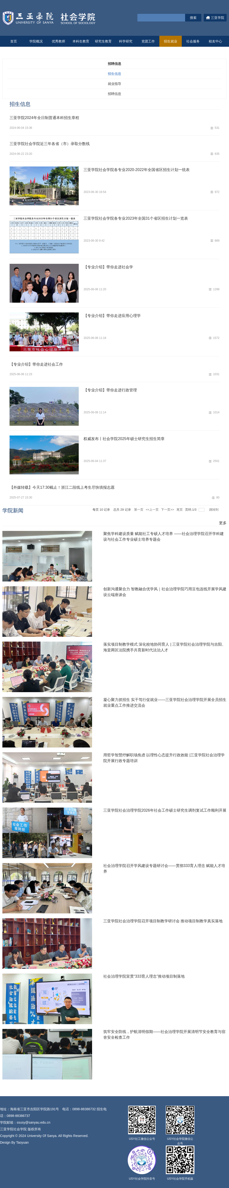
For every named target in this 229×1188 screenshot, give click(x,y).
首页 (13, 41)
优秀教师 (58, 41)
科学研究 (125, 41)
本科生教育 (81, 41)
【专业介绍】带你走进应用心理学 (112, 316)
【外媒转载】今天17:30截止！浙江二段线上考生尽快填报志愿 (62, 487)
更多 (223, 523)
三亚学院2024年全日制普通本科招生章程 (44, 118)
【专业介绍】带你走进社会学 (108, 267)
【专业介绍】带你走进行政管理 (110, 390)
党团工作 (148, 41)
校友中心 (215, 41)
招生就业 (170, 41)
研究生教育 (103, 41)
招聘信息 (114, 94)
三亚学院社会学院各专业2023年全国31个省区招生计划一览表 (135, 218)
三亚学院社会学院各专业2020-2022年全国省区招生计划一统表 (136, 170)
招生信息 (114, 74)
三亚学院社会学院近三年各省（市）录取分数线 (50, 144)
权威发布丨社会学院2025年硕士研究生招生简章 (124, 439)
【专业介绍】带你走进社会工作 (36, 364)
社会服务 (193, 41)
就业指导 (114, 84)
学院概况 (36, 41)
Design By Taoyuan (14, 1142)
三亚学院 (215, 18)
